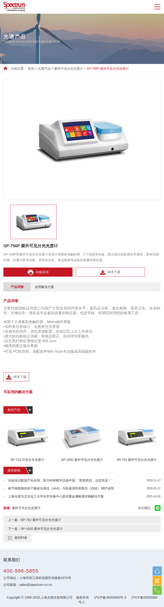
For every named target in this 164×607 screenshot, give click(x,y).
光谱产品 (44, 68)
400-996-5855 (21, 571)
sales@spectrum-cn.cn (35, 585)
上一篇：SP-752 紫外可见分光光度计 (34, 520)
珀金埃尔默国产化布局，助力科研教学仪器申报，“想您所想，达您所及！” (84, 481)
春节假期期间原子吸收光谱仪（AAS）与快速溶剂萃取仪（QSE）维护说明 (84, 488)
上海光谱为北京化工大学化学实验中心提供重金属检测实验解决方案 (84, 496)
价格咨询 (38, 272)
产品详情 (17, 287)
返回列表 (20, 537)
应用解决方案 (44, 287)
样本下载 (110, 272)
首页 (31, 68)
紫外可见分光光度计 (68, 68)
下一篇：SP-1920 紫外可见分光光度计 (35, 528)
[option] (82, 39)
